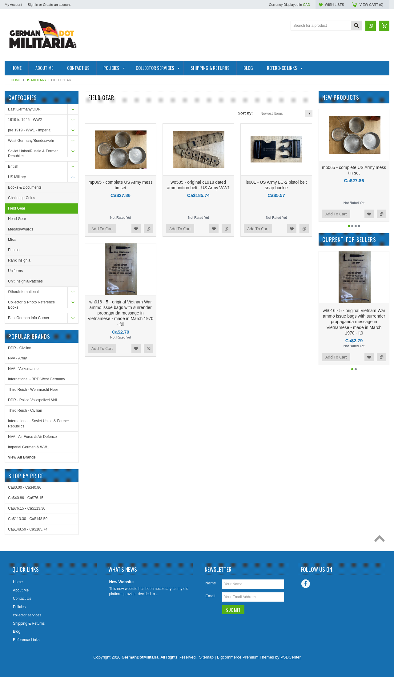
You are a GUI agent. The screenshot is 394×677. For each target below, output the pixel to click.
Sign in (33, 4)
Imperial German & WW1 (28, 447)
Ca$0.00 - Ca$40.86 (24, 487)
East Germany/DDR (24, 109)
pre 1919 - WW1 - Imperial (29, 130)
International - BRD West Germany (36, 379)
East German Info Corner (28, 318)
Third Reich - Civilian (25, 410)
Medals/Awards (20, 229)
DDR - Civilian (19, 348)
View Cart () (371, 4)
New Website (121, 581)
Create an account (56, 4)
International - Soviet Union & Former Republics (38, 423)
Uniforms (15, 271)
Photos (13, 250)
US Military (36, 80)
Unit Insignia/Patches (25, 281)
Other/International (23, 292)
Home (16, 80)
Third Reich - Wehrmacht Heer (33, 389)
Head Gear (17, 219)
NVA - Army (17, 358)
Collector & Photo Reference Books (31, 305)
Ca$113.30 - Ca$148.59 (27, 519)
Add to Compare (148, 228)
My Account (13, 4)
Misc (12, 240)
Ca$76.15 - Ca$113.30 (26, 508)
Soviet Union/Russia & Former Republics (33, 153)
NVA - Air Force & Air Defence (32, 437)
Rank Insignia (19, 260)
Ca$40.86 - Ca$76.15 (25, 498)
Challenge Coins (21, 198)
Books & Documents (25, 187)
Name (210, 583)
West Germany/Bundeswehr (31, 140)
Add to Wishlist (136, 228)
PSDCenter (290, 657)
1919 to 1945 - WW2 (25, 120)
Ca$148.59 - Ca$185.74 (27, 529)
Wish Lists (334, 4)
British (13, 166)
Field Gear (16, 208)
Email (210, 596)
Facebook (305, 583)
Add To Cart (102, 228)
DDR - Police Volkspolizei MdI (32, 400)
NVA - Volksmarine (23, 369)
